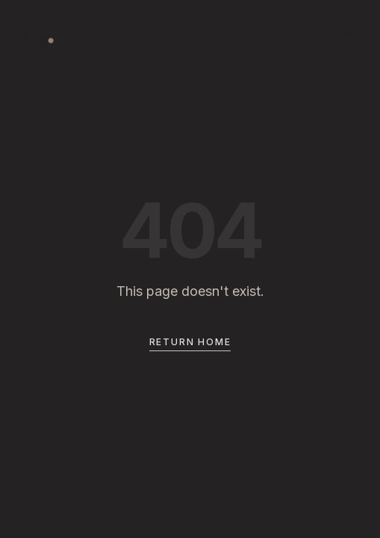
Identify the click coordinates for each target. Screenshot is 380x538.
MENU (346, 35)
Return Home (190, 343)
